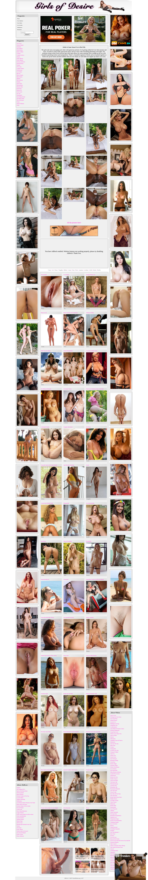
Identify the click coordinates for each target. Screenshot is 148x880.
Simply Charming (21, 799)
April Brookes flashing (68, 465)
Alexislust (19, 827)
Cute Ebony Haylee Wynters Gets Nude (26, 802)
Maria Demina (20, 794)
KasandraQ (88, 541)
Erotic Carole (20, 834)
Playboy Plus (20, 86)
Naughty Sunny (89, 769)
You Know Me (113, 782)
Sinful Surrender (114, 812)
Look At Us (113, 722)
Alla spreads (44, 274)
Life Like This (113, 790)
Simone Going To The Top (23, 796)
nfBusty (18, 78)
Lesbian (86, 270)
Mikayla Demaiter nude (91, 693)
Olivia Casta (19, 822)
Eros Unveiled (113, 823)
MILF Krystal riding (45, 350)
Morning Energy (114, 783)
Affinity (112, 810)
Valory (18, 826)
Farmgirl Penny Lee (90, 274)
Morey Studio (20, 75)
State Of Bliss (113, 735)
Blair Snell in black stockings (47, 769)
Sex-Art (18, 93)
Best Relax (43, 541)
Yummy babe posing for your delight (49, 808)
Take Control (113, 844)
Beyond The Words (114, 839)
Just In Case (113, 715)
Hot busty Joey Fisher (46, 731)
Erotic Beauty (20, 60)
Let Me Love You (114, 750)
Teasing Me (113, 748)
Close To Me (113, 792)
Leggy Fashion (20, 812)
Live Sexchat (19, 25)
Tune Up (112, 753)
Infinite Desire (113, 720)
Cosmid (18, 53)
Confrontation (113, 727)
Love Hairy (19, 71)
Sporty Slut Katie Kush (22, 791)
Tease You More (114, 780)
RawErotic (19, 88)
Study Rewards (113, 827)
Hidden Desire (113, 798)
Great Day (112, 762)
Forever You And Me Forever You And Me (120, 840)
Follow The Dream (114, 767)
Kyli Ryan (88, 427)
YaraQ (87, 465)
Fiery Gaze (66, 655)
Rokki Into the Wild (68, 693)
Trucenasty (65, 579)
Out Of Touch (113, 758)
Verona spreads (20, 792)
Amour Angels (20, 45)
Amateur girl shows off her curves (49, 655)
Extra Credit (113, 864)
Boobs (99, 270)
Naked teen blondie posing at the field (94, 388)
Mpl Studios (19, 76)
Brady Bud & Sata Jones (116, 797)
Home (18, 18)
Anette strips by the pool (22, 831)
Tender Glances (114, 778)
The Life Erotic (20, 100)
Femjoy (18, 65)
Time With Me (113, 865)
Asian (69, 270)
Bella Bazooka (66, 808)
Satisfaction (113, 775)
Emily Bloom (20, 58)
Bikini (65, 270)
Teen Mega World (21, 96)
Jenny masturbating (21, 816)
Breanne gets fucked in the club (24, 824)
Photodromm (20, 85)
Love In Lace (113, 837)
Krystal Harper (20, 807)
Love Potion (66, 274)
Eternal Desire (20, 63)
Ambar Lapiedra (90, 617)
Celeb (90, 270)
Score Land (19, 91)
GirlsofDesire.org (76, 878)
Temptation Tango (114, 818)
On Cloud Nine (113, 718)
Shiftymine (19, 801)
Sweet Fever (113, 757)
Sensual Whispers (114, 842)
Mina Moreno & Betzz (115, 772)
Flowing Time (113, 813)
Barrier (112, 825)
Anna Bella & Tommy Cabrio (117, 728)
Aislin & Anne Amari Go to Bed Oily (74, 47)
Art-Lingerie (20, 48)
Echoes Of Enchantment (116, 820)
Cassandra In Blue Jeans (91, 350)
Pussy (56, 270)
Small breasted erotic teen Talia (93, 731)
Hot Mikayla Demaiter (46, 388)
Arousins (19, 46)
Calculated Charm (45, 427)
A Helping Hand (114, 850)
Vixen (18, 101)
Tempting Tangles (114, 822)
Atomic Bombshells (68, 350)
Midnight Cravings (114, 723)
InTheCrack (19, 70)
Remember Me (113, 787)
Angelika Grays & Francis (116, 740)
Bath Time (112, 745)
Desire (94, 270)
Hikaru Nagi (19, 821)
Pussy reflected (20, 836)
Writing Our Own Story (115, 717)
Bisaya (87, 808)
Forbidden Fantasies (115, 828)
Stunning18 (19, 95)
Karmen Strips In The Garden (23, 806)
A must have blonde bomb (47, 503)
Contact (112, 747)
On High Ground (114, 800)
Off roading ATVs (21, 789)
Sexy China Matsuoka (22, 811)
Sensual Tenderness (114, 730)
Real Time (112, 833)
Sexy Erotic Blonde (21, 832)
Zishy (18, 105)
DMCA (66, 878)
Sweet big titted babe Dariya (47, 617)
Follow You (113, 755)
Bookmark (19, 29)
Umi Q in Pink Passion (91, 655)
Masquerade (66, 503)
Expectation (113, 807)
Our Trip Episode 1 (114, 832)
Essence (112, 835)
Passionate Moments (115, 788)
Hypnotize (112, 742)
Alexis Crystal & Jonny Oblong (117, 845)
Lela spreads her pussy (68, 617)
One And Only (113, 795)
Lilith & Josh (113, 859)
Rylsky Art (19, 90)
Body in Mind (20, 51)
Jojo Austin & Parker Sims (116, 847)
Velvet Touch (113, 802)
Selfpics (18, 787)
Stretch (112, 737)
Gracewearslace (20, 817)
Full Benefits (113, 854)
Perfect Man (113, 805)
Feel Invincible (113, 770)
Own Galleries (20, 20)
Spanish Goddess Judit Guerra (70, 769)
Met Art (18, 73)
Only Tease (19, 83)
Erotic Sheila (20, 829)
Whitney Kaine (20, 819)
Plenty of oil (44, 312)
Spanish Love (113, 817)
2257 (82, 878)
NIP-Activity (20, 80)
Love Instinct (113, 768)
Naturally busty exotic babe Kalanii (49, 465)
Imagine (112, 830)
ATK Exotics (20, 50)
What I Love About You (115, 733)
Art (53, 270)
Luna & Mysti (20, 797)
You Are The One (114, 743)
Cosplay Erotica (20, 55)
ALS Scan (19, 43)
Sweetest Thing (114, 765)
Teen (73, 270)
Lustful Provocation (115, 773)
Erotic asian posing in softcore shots (25, 814)
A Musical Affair (90, 312)
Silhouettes (113, 738)
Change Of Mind (114, 752)
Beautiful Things (114, 760)
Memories (112, 803)
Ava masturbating (90, 503)
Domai (18, 56)
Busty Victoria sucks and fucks (70, 312)
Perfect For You (114, 777)
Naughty (61, 270)
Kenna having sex (45, 579)
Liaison (112, 849)
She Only (112, 862)
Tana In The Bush (67, 541)
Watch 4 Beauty (20, 103)
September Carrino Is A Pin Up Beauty (95, 579)
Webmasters (19, 27)
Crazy (49, 270)
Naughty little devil (67, 427)
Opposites (112, 852)
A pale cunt (19, 809)
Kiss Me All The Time (115, 793)
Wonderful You (113, 725)
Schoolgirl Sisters (67, 388)
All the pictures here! (74, 223)
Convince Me (113, 785)
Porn (76, 270)
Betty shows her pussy (22, 804)
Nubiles (18, 81)
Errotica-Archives (21, 61)
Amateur (81, 270)
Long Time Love (114, 732)
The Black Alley (20, 98)
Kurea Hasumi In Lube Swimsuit (71, 731)
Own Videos (19, 23)
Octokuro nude (44, 693)
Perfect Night (113, 763)
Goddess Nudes (20, 68)
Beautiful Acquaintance (115, 815)
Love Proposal (113, 808)
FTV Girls (19, 66)
